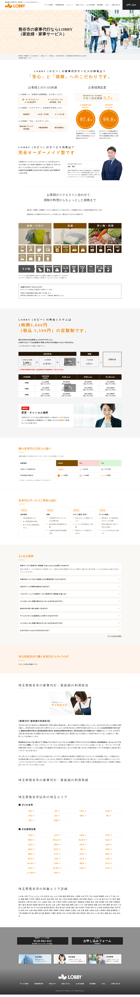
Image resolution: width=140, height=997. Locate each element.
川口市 (56, 835)
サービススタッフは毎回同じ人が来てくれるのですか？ (39, 616)
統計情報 (100, 5)
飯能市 (30, 840)
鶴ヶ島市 (56, 868)
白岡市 (56, 873)
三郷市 (56, 863)
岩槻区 (56, 820)
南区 (107, 815)
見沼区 (107, 811)
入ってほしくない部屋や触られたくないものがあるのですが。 (41, 601)
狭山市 (107, 840)
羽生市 (30, 844)
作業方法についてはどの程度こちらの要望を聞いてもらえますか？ (43, 579)
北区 (56, 811)
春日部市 (82, 840)
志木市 (56, 854)
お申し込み (131, 5)
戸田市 (107, 849)
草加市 (30, 849)
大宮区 (82, 811)
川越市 (30, 835)
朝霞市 (30, 854)
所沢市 (107, 835)
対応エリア (70, 5)
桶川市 (30, 858)
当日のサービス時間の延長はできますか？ (35, 586)
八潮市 (107, 858)
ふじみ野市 (30, 873)
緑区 (30, 820)
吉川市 (107, 868)
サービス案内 (49, 5)
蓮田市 (82, 863)
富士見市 (30, 863)
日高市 (82, 868)
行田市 (82, 835)
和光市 (82, 854)
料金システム (80, 5)
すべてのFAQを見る (115, 636)
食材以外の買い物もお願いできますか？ (34, 608)
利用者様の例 (60, 5)
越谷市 (56, 849)
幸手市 (30, 868)
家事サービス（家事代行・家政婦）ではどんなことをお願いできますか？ (44, 565)
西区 (30, 811)
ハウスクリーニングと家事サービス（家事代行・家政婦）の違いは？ (43, 594)
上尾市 (107, 844)
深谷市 (82, 844)
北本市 (82, 858)
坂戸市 (107, 863)
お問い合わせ (116, 5)
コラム (107, 5)
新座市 (107, 854)
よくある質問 (91, 5)
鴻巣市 (56, 844)
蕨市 (81, 849)
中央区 (30, 815)
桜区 (56, 815)
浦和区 (82, 815)
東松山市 (56, 840)
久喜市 (56, 858)
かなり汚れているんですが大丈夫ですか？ (35, 630)
